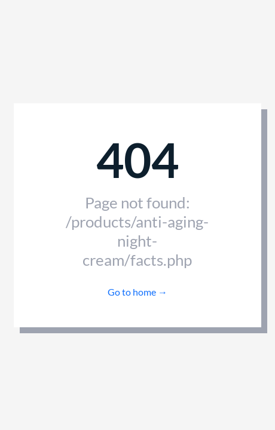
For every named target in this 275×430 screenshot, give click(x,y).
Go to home (137, 291)
